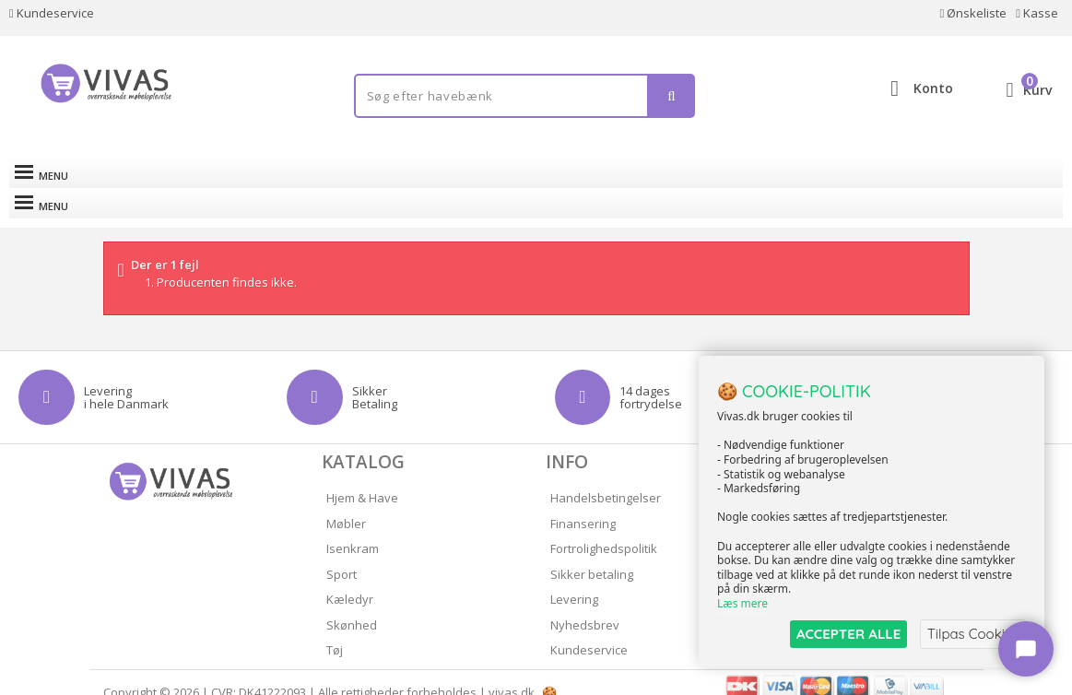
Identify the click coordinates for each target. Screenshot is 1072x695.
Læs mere (742, 604)
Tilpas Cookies (972, 633)
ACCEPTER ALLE (847, 633)
